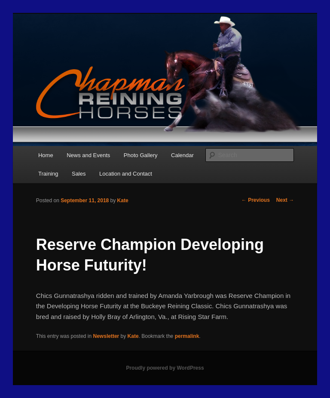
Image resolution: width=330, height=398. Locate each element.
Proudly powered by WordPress (165, 368)
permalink (187, 336)
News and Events (88, 155)
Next (285, 200)
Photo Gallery (141, 155)
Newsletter (106, 336)
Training (48, 173)
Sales (79, 173)
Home (45, 155)
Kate (122, 200)
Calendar (182, 155)
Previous (255, 200)
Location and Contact (125, 173)
